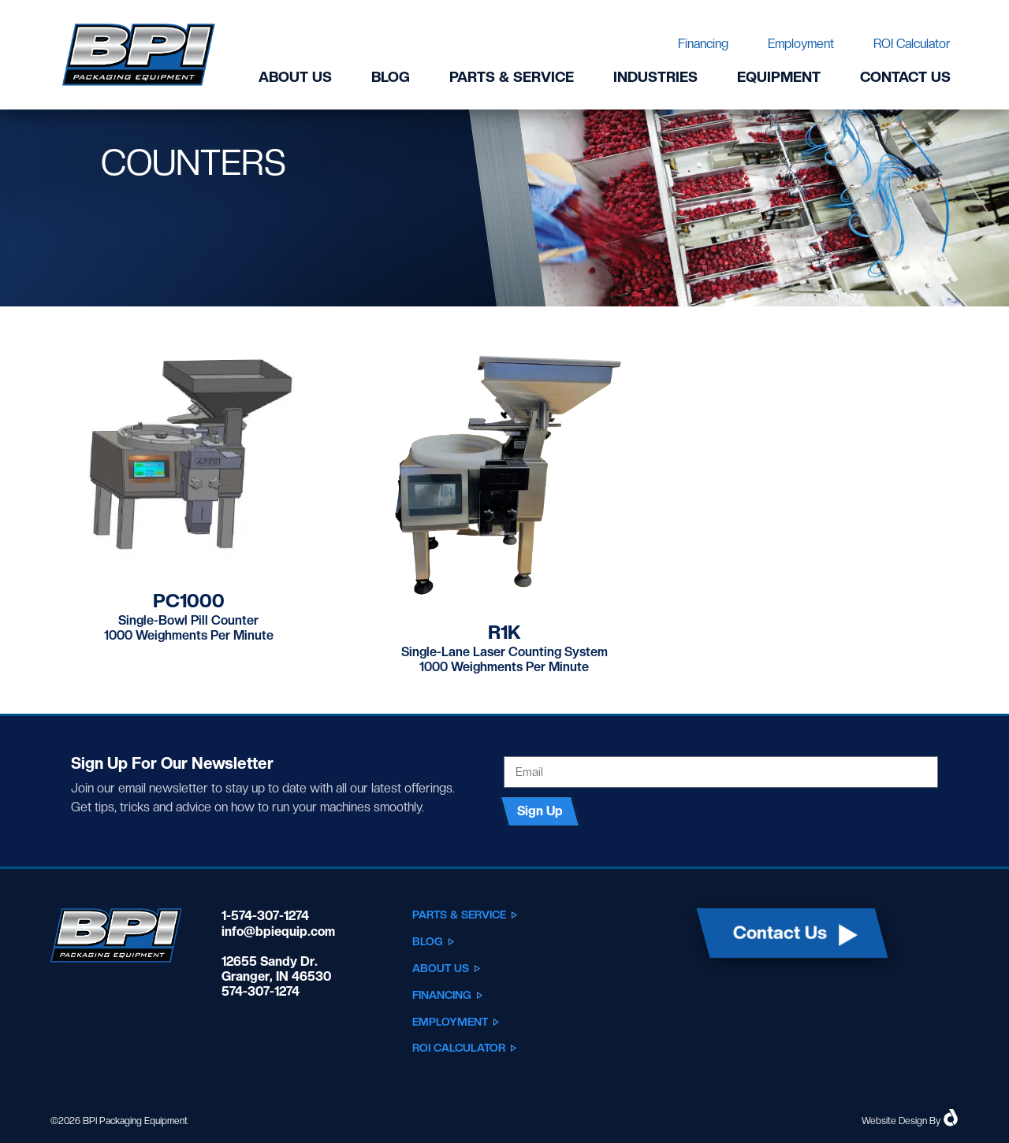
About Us (295, 77)
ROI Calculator (912, 43)
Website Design (894, 1120)
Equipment (779, 77)
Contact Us (905, 77)
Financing (703, 43)
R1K (504, 632)
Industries (655, 77)
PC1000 (189, 600)
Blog (390, 77)
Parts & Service (511, 77)
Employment (801, 43)
